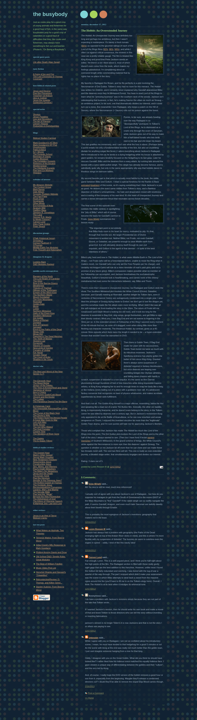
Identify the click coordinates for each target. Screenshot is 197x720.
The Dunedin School (42, 154)
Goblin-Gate (39, 304)
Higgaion (37, 173)
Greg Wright (93, 219)
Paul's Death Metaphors (44, 469)
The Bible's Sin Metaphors (45, 471)
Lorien (36, 309)
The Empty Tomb (41, 476)
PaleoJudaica (39, 149)
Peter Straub (39, 226)
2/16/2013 (89, 686)
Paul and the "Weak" (43, 494)
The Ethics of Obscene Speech (47, 501)
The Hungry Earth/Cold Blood (47, 394)
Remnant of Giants (42, 156)
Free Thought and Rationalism (47, 250)
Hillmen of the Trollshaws (45, 290)
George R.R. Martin (42, 217)
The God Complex (41, 429)
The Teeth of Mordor (42, 339)
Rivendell (37, 302)
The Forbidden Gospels (44, 161)
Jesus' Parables (40, 117)
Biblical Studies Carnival (44, 138)
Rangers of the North (43, 276)
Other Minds (39, 203)
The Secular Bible (41, 492)
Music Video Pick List (46, 568)
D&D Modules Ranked (43, 264)
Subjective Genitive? (43, 102)
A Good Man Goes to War (45, 420)
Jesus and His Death (43, 473)
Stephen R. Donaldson (43, 212)
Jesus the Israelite (41, 100)
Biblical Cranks (40, 518)
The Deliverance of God (44, 499)
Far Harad (38, 352)
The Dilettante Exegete (44, 168)
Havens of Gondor (41, 345)
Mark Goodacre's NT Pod (45, 145)
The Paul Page (40, 196)
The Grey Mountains (42, 299)
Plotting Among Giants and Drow (51, 552)
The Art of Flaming (41, 121)
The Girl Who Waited (43, 427)
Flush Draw (38, 199)
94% (116, 49)
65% (84, 46)
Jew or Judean (40, 98)
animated (85, 185)
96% (111, 49)
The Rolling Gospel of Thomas (47, 483)
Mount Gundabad (41, 297)
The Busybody (50, 14)
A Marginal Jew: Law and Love (47, 503)
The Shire (37, 281)
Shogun (36, 114)
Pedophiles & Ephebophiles (46, 126)
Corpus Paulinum (41, 243)
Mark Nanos (39, 189)
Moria (35, 306)
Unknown (93, 638)
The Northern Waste (42, 295)
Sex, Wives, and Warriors (45, 466)
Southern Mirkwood (42, 315)
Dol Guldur (38, 318)
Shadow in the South (43, 359)
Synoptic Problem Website (45, 194)
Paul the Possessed (42, 93)
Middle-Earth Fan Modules (45, 247)
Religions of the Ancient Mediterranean (44, 164)
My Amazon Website (42, 185)
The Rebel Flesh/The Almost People (50, 418)
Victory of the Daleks (43, 385)
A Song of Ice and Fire (43, 74)
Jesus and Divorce (42, 91)
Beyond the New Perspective (46, 496)
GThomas (38, 245)
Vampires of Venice (42, 390)
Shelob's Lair (39, 341)
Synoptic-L (38, 240)
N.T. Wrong (38, 152)
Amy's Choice (39, 392)
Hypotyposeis (39, 147)
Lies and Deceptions (42, 119)
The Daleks (38, 438)
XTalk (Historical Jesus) (44, 238)
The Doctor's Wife (41, 415)
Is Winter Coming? (42, 219)
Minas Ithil (38, 334)
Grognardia (38, 201)
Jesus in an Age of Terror (45, 515)
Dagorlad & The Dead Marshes (47, 336)
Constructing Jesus (42, 464)
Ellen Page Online (41, 224)
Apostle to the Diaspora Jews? (47, 480)
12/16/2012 (90, 522)
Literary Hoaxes (40, 123)
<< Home (89, 698)
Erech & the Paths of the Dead (47, 329)
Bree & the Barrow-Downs (45, 283)
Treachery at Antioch (43, 95)
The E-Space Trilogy (42, 441)
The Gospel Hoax (41, 453)
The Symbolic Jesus (42, 485)
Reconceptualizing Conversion (47, 487)
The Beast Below (41, 383)
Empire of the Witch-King (45, 292)
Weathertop (38, 285)
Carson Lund (39, 222)
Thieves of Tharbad (42, 288)
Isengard (37, 327)
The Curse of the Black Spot (46, 413)
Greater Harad (40, 355)
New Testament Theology (45, 459)
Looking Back (39, 262)
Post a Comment (96, 693)
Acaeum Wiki (39, 208)
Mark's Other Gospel (43, 455)
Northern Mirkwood (42, 311)
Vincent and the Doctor (44, 397)
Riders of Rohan (40, 320)
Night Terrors (39, 424)
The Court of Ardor (42, 357)
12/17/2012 (115, 467)
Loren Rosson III (97, 529)
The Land (37, 215)
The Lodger (38, 399)
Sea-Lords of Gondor (43, 348)
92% (106, 49)
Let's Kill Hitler (40, 422)
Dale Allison (38, 192)
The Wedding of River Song (46, 434)
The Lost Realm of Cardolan (46, 279)
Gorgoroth (38, 343)
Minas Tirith (38, 332)
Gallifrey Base (39, 210)
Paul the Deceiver (41, 478)
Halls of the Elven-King (44, 313)
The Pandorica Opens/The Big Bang (50, 401)
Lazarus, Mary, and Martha (45, 489)
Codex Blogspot (40, 159)
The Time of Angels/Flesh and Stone (50, 388)
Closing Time (39, 431)
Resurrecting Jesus (42, 462)
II (50, 243)
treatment (95, 185)
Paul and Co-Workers (43, 170)
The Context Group (42, 187)
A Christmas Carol (41, 406)
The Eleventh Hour (42, 381)
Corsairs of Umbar (41, 350)
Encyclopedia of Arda (43, 205)
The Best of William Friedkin (49, 564)
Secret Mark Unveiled (43, 457)
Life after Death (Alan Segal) (46, 62)
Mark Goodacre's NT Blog (45, 143)
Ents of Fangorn (40, 325)
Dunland (37, 322)
